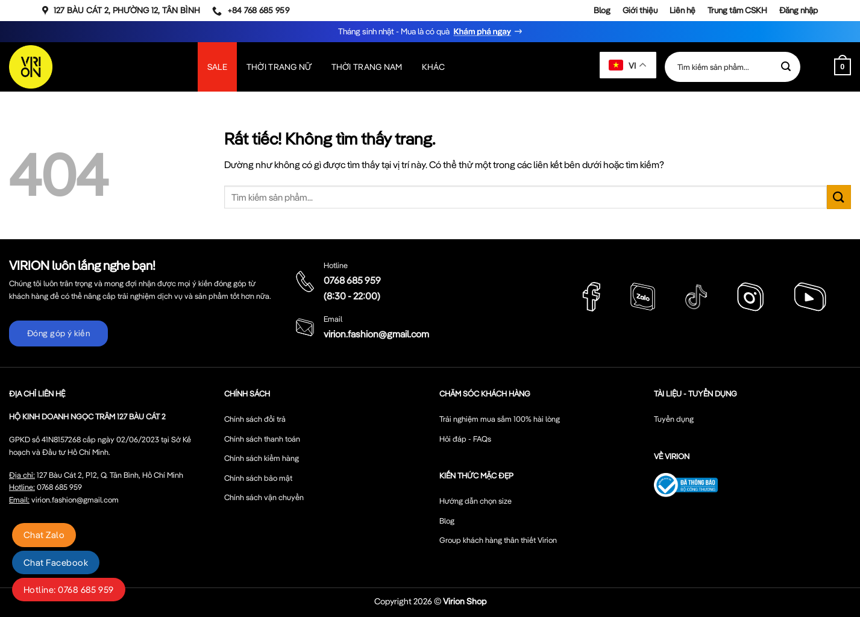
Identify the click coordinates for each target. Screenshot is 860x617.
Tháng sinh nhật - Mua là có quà (430, 31)
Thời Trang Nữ (279, 66)
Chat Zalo (44, 534)
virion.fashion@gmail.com (376, 334)
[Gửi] (786, 67)
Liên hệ (682, 10)
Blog (602, 10)
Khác (433, 66)
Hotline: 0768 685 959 (69, 589)
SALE (217, 66)
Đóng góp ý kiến (58, 333)
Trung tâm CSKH (737, 10)
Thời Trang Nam (367, 66)
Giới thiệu (640, 10)
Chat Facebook (56, 562)
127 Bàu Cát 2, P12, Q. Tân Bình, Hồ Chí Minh (110, 475)
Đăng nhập (798, 10)
